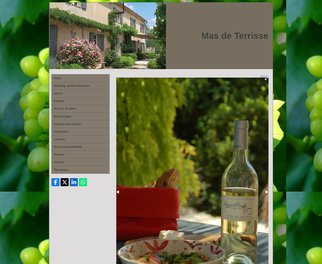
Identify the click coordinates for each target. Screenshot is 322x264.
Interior (58, 93)
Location (59, 139)
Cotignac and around (67, 124)
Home (57, 78)
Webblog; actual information (72, 85)
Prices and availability (68, 146)
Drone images (63, 116)
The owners (61, 169)
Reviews (59, 154)
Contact (59, 162)
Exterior (59, 101)
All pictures (61, 131)
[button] (266, 78)
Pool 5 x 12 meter (65, 108)
